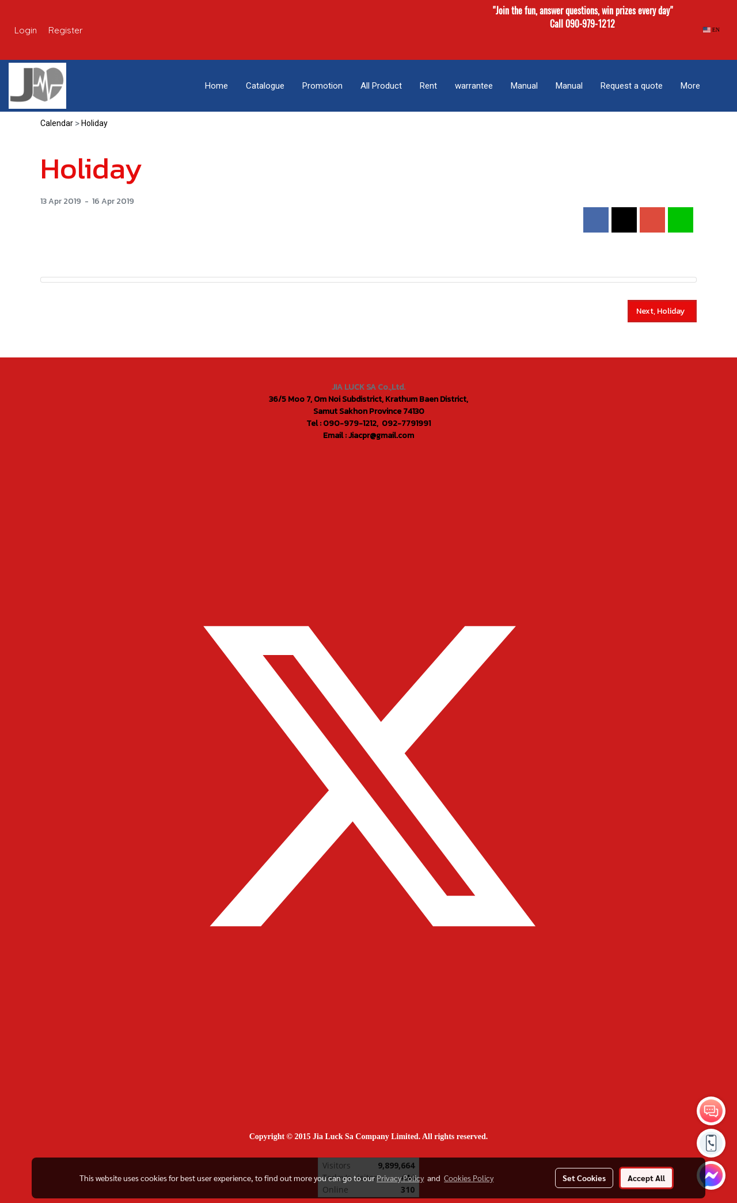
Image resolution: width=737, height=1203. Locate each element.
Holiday (94, 123)
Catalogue (265, 86)
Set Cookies (584, 1177)
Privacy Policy (400, 1177)
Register (65, 30)
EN (711, 29)
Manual (524, 86)
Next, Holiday (662, 311)
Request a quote (632, 86)
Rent (428, 86)
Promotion (322, 86)
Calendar (56, 123)
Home (216, 86)
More (690, 86)
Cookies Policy (468, 1177)
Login (25, 30)
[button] (719, 85)
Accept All (646, 1177)
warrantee (474, 86)
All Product (381, 86)
